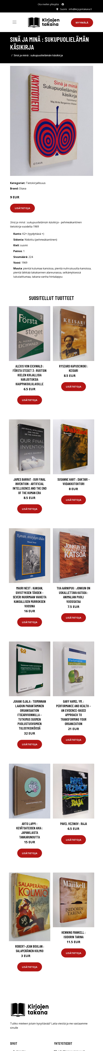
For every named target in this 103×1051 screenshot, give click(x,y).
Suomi (63, 9)
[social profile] (62, 4)
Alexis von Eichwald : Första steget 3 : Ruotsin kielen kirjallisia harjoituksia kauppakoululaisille (30, 375)
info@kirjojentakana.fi (80, 9)
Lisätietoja (22, 208)
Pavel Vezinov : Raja (73, 824)
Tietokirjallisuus (36, 183)
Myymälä (82, 22)
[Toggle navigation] (14, 22)
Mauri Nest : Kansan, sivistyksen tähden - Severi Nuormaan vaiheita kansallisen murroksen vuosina (29, 597)
